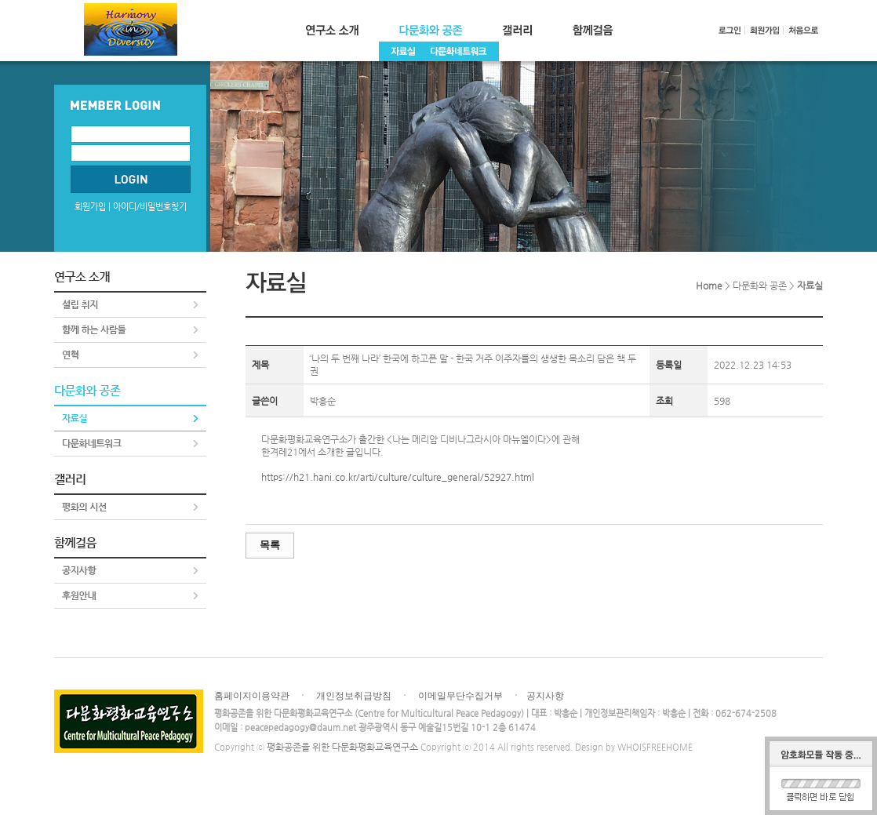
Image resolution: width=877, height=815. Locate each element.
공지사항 (545, 695)
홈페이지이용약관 (251, 695)
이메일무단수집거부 (460, 695)
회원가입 (90, 207)
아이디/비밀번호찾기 (150, 207)
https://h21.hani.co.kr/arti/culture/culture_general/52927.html (397, 476)
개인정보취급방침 (353, 695)
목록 (270, 545)
